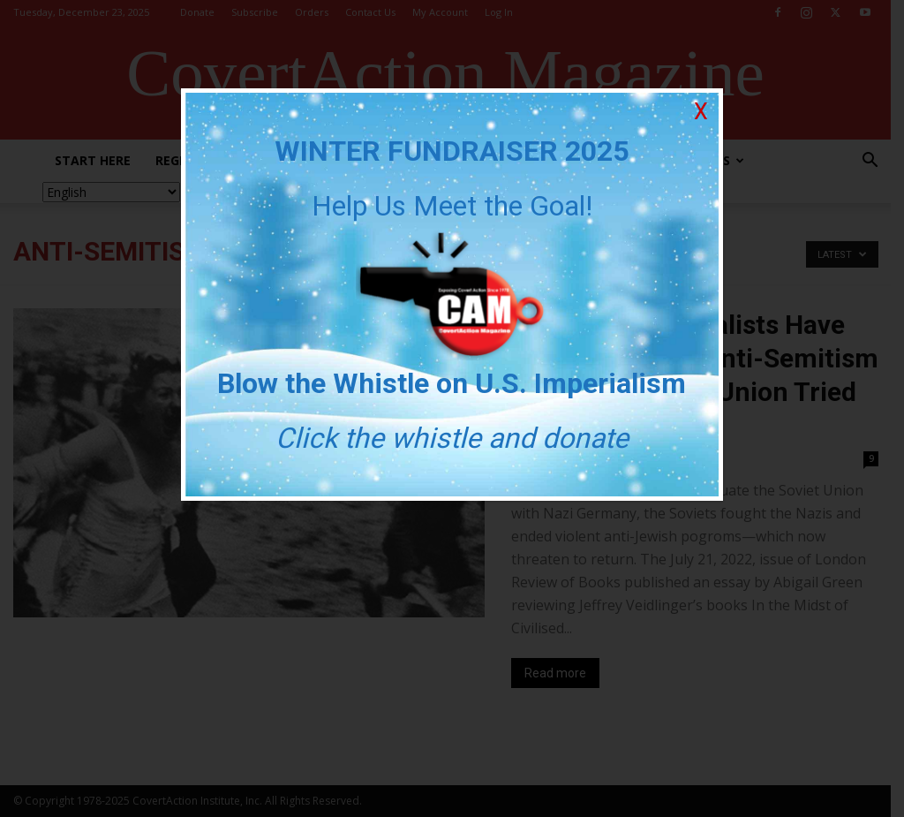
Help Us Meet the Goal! (452, 206)
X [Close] (701, 112)
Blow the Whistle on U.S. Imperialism (452, 383)
